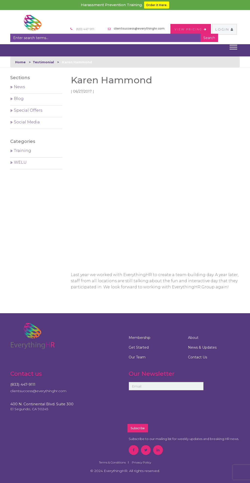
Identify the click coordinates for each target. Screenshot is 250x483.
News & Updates (202, 347)
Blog (19, 98)
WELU (20, 162)
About (193, 337)
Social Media (27, 122)
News (19, 87)
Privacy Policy (141, 462)
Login (224, 29)
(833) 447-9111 (22, 384)
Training (22, 150)
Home (20, 62)
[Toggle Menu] (233, 47)
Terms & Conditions (112, 462)
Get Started (139, 347)
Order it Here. (156, 5)
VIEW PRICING (191, 29)
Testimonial (43, 62)
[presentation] (178, 409)
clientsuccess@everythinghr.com (139, 28)
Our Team (137, 357)
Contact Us (197, 357)
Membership (139, 337)
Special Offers (28, 110)
